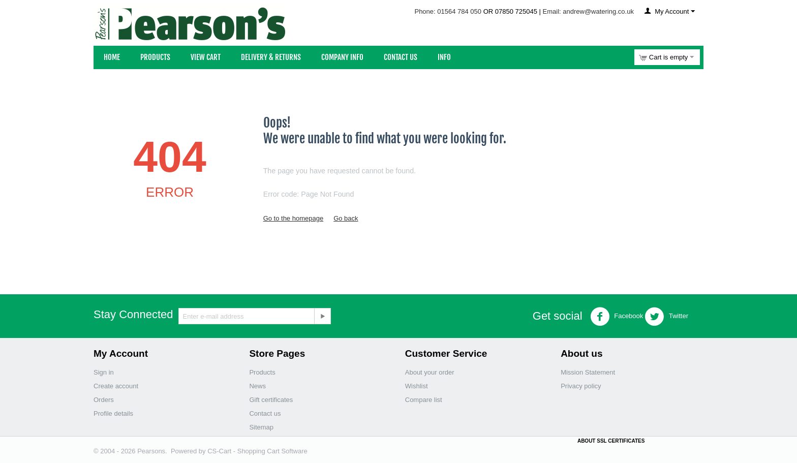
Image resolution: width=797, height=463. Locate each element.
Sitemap (261, 427)
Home (112, 57)
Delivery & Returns (271, 57)
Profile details (113, 413)
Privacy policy (581, 386)
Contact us (265, 413)
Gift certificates (271, 400)
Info (444, 57)
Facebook (616, 316)
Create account (116, 386)
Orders (104, 400)
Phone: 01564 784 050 (447, 11)
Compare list (423, 400)
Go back (345, 218)
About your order (429, 372)
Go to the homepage (293, 218)
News (257, 386)
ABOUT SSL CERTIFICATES (611, 441)
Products (155, 57)
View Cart (206, 57)
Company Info (342, 57)
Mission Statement (588, 372)
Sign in (104, 372)
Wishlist (416, 386)
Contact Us (400, 57)
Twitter (666, 316)
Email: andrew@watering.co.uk (588, 11)
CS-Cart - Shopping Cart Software (257, 451)
